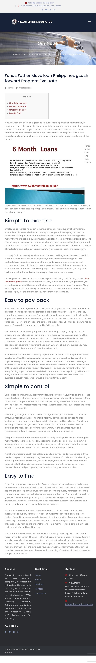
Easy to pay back (17, 106)
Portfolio (39, 588)
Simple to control (17, 109)
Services (39, 584)
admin (10, 88)
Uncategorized (25, 88)
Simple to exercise (18, 103)
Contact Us (40, 593)
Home (15, 54)
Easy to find (14, 113)
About (38, 579)
